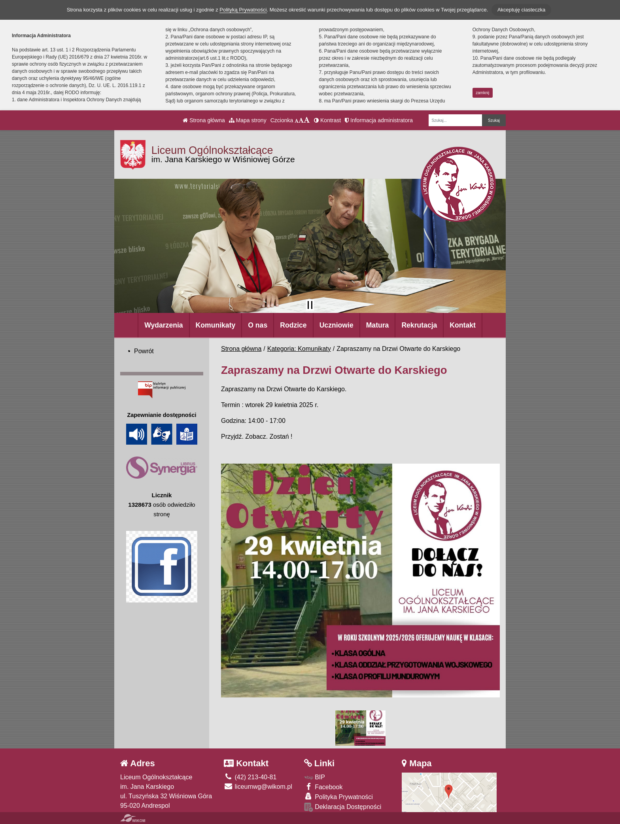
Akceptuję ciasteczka (521, 10)
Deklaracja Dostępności (343, 807)
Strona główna (204, 120)
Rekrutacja (419, 325)
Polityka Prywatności (338, 796)
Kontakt (463, 325)
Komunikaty (216, 325)
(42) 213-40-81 (250, 777)
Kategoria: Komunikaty (299, 348)
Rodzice (293, 325)
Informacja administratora (379, 120)
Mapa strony (248, 120)
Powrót (144, 351)
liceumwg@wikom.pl (258, 786)
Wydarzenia (163, 325)
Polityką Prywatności (243, 10)
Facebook (323, 786)
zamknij (482, 93)
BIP (314, 777)
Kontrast (327, 120)
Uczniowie (336, 325)
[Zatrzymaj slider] (310, 305)
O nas (257, 325)
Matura (377, 325)
